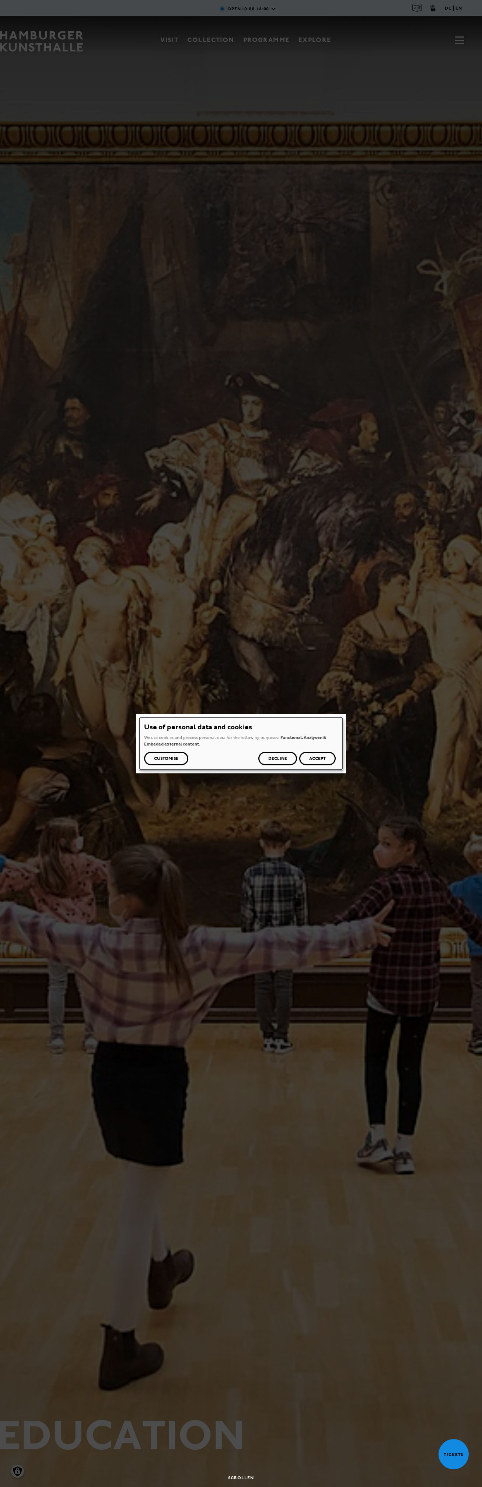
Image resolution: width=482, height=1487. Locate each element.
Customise (166, 758)
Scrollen (241, 1477)
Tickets (451, 1454)
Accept (317, 758)
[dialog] (241, 743)
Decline (277, 758)
